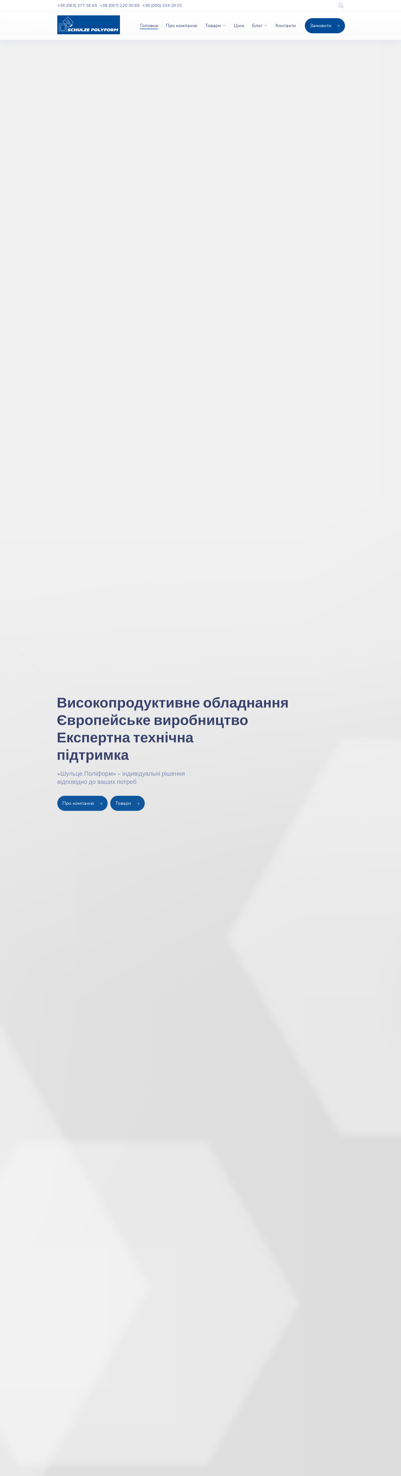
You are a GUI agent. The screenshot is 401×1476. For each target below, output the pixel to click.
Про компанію (181, 26)
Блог (257, 26)
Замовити (325, 26)
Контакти (285, 26)
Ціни (239, 26)
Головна (149, 26)
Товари (213, 26)
